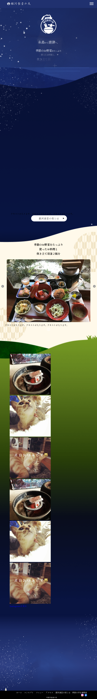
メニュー (39, 692)
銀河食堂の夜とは (63, 692)
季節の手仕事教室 (79, 692)
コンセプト (29, 692)
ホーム (19, 692)
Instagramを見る (18, 606)
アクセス (49, 692)
